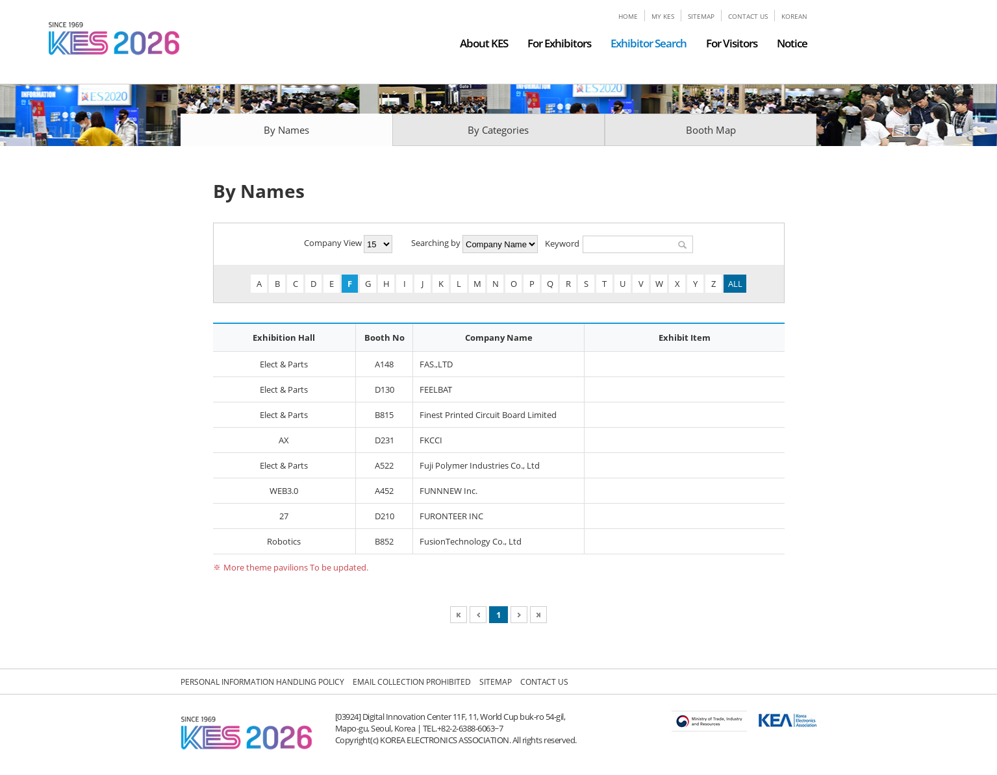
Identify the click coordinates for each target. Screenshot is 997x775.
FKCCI (431, 440)
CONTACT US (748, 16)
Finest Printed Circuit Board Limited (488, 415)
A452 (384, 491)
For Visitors (731, 43)
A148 (384, 364)
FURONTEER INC (451, 516)
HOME (628, 16)
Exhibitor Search (649, 43)
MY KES (662, 16)
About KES (484, 43)
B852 (384, 541)
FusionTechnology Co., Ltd (471, 541)
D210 (384, 516)
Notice (792, 43)
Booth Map (711, 129)
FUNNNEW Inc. (448, 491)
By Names (286, 129)
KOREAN (794, 16)
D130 (384, 389)
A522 (384, 465)
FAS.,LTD (436, 364)
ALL (735, 283)
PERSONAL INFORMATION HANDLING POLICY (262, 681)
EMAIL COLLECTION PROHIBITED (412, 681)
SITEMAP (701, 16)
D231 (384, 440)
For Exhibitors (559, 43)
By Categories (498, 129)
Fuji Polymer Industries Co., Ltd (480, 465)
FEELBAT (436, 389)
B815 (384, 415)
